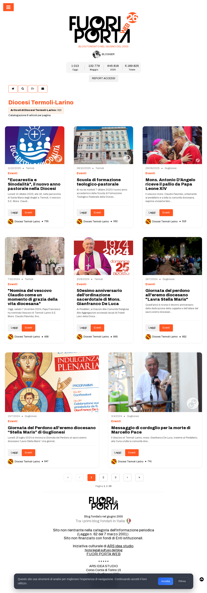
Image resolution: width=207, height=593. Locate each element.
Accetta (165, 581)
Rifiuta (182, 581)
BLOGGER (104, 54)
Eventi (28, 212)
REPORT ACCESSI (103, 78)
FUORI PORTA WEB (103, 554)
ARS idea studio (120, 546)
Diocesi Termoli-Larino (24, 221)
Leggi (14, 212)
